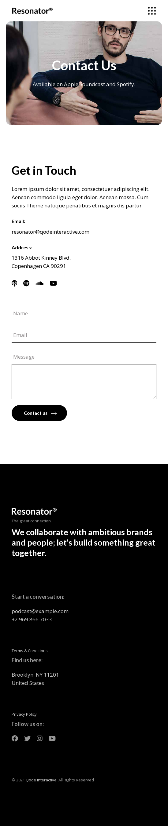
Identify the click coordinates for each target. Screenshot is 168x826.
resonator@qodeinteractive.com (50, 231)
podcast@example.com (40, 611)
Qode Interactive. (42, 780)
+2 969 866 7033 (32, 619)
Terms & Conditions (30, 650)
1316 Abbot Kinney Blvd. (41, 257)
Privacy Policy (24, 714)
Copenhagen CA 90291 (39, 265)
